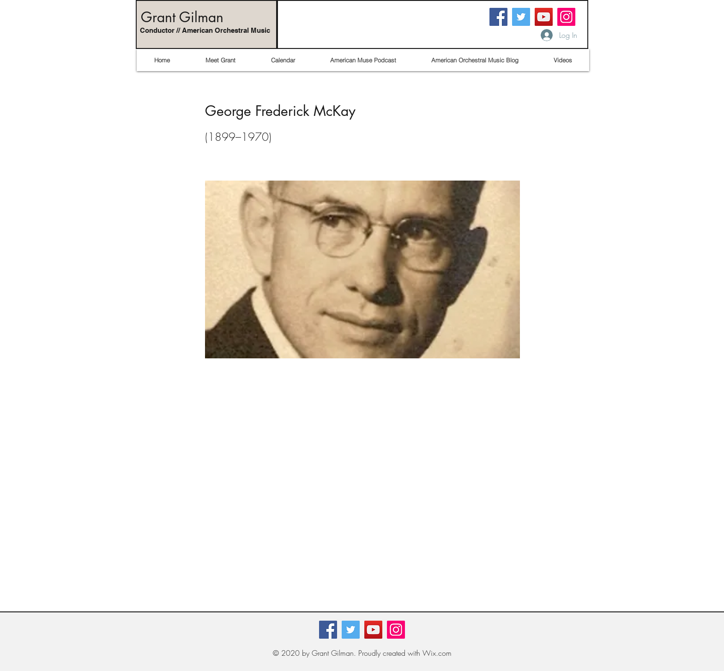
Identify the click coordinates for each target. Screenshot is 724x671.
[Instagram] (566, 17)
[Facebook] (498, 17)
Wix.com (437, 653)
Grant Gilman (182, 17)
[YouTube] (544, 17)
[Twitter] (521, 17)
